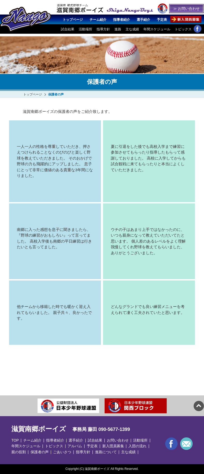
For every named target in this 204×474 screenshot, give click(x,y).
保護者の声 (40, 452)
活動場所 (85, 29)
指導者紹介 (121, 20)
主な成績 (132, 29)
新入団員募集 (113, 446)
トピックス (183, 29)
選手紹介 (143, 20)
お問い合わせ (118, 440)
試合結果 (67, 29)
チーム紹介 (98, 20)
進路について (106, 452)
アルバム (75, 446)
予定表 (162, 20)
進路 (117, 29)
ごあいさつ (62, 452)
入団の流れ (137, 446)
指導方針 (103, 29)
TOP (15, 440)
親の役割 (18, 452)
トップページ (73, 20)
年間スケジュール (156, 29)
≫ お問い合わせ (186, 8)
